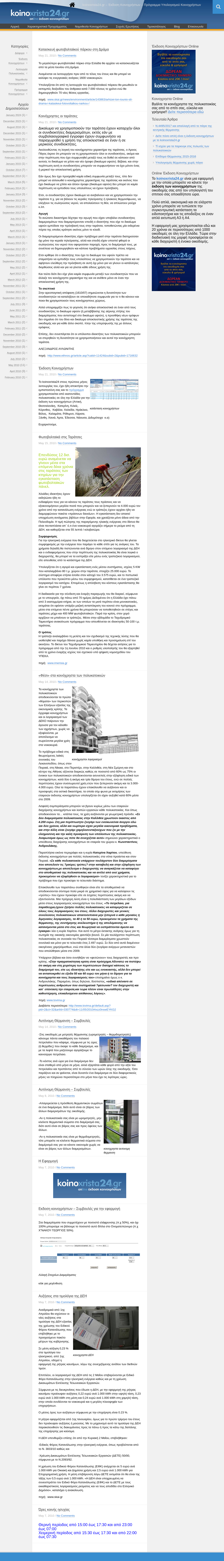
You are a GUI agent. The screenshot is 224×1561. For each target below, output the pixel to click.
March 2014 (14, 182)
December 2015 (12, 133)
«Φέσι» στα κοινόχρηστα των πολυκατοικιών (71, 675)
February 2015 (13, 157)
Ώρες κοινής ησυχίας (54, 1509)
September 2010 (12, 346)
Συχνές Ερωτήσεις (127, 26)
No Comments (67, 55)
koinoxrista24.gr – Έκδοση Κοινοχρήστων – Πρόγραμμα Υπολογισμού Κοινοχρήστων (141, 5)
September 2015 (12, 151)
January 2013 (13, 243)
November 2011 (12, 286)
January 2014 (13, 194)
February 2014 (13, 188)
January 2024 (13, 115)
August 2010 (14, 353)
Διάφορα (19, 53)
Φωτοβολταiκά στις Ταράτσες (60, 437)
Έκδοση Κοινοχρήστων (55, 368)
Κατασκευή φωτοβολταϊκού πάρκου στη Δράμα (73, 49)
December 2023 (12, 121)
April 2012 (15, 273)
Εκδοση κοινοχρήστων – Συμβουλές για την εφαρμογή (79, 1209)
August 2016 (14, 127)
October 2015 (13, 145)
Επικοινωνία (195, 26)
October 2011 (13, 292)
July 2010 (15, 359)
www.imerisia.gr (57, 663)
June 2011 (15, 310)
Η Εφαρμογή (48, 1161)
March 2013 (14, 237)
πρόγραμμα (76, 390)
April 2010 (15, 371)
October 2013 (13, 206)
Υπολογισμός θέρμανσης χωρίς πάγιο (179, 162)
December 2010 (12, 334)
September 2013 (12, 212)
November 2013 (12, 200)
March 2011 (14, 322)
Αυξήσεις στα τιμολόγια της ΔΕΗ (62, 1296)
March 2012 (14, 279)
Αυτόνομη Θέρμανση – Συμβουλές (64, 1021)
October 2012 (13, 255)
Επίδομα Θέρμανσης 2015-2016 (176, 156)
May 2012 (15, 267)
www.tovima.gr (56, 1000)
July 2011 (15, 304)
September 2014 (12, 176)
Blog (177, 26)
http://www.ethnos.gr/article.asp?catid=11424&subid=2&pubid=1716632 (92, 355)
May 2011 (15, 316)
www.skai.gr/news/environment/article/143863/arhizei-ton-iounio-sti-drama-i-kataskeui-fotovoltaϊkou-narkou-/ (85, 101)
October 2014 (13, 170)
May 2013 (15, 224)
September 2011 (12, 298)
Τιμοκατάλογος (156, 26)
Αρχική (14, 26)
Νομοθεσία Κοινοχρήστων (91, 26)
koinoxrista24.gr (170, 178)
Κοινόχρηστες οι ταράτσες (57, 116)
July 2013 (15, 218)
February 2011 (13, 328)
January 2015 (13, 163)
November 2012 (12, 249)
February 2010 (13, 377)
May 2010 (14, 365)
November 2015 (12, 139)
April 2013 (15, 230)
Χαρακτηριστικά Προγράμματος (47, 26)
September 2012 (12, 261)
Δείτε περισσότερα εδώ (186, 112)
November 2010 (12, 340)
